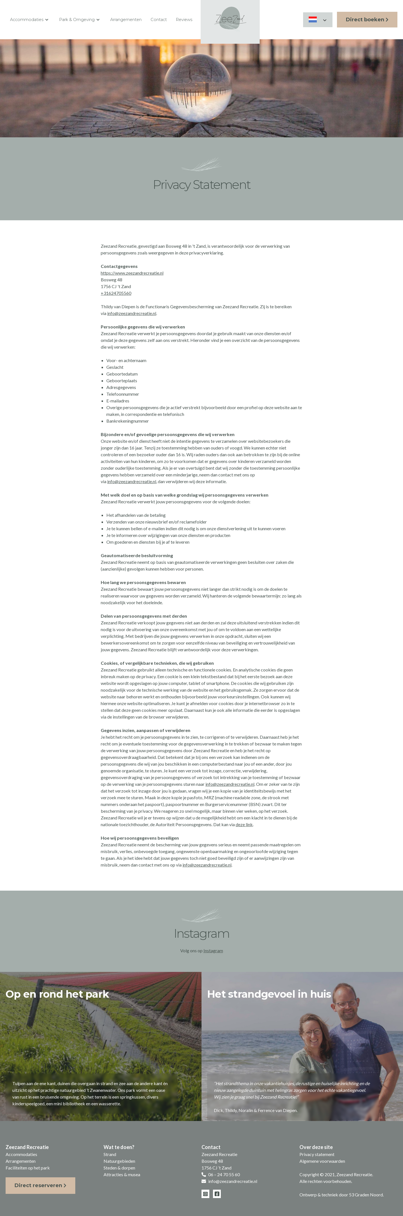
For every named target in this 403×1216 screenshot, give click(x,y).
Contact (159, 19)
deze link (244, 824)
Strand (110, 1154)
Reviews (184, 19)
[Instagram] (205, 1194)
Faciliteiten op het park (28, 1167)
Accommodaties (30, 19)
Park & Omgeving (80, 19)
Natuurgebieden (119, 1161)
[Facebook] (217, 1194)
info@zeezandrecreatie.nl (131, 313)
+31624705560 (116, 293)
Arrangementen (126, 19)
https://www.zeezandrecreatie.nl (132, 272)
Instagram (213, 950)
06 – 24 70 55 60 (224, 1174)
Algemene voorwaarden (322, 1161)
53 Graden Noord (366, 1194)
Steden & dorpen (119, 1167)
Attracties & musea (122, 1174)
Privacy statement (316, 1154)
